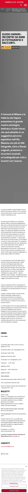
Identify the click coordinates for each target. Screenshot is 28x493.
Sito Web (4, 454)
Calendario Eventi (8, 10)
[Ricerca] (21, 5)
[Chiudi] (26, 468)
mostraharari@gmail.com (7, 446)
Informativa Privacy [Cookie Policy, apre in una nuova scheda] (14, 484)
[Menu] (25, 5)
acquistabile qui (15, 436)
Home (2, 9)
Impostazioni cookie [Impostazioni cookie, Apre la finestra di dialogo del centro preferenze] (14, 487)
